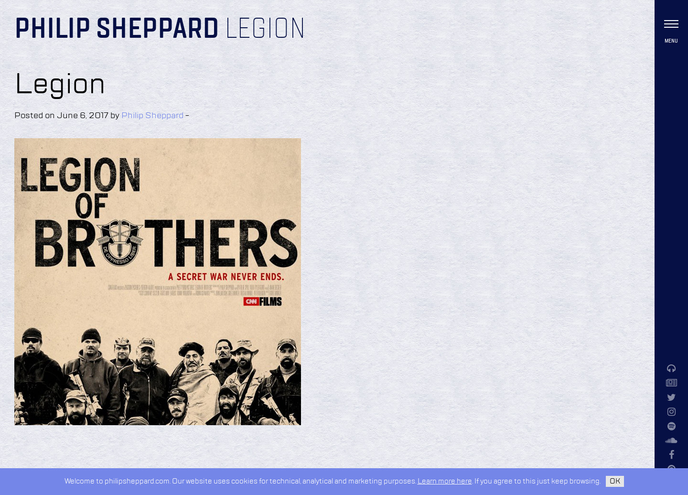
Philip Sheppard (116, 29)
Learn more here (445, 481)
